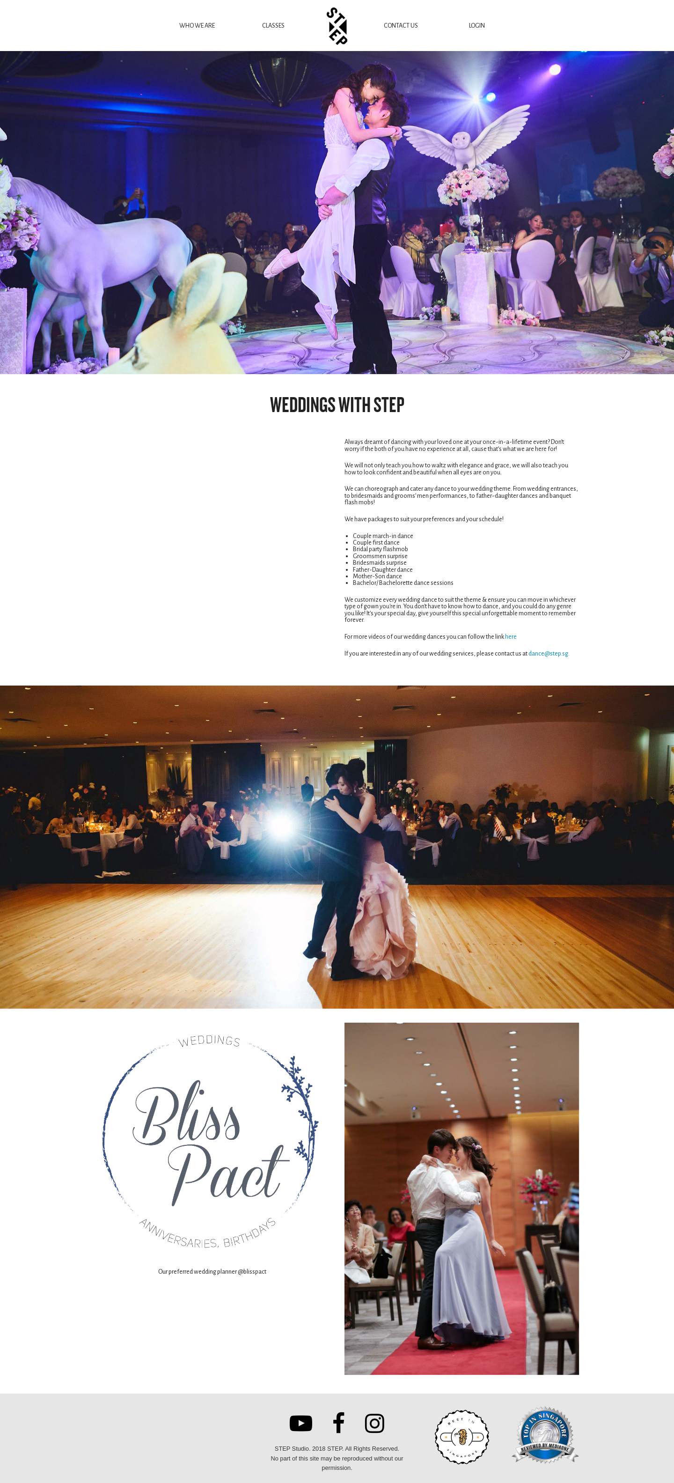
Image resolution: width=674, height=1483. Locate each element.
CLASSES (273, 25)
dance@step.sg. (549, 653)
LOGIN (477, 25)
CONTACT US (401, 25)
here (511, 636)
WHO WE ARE (197, 25)
